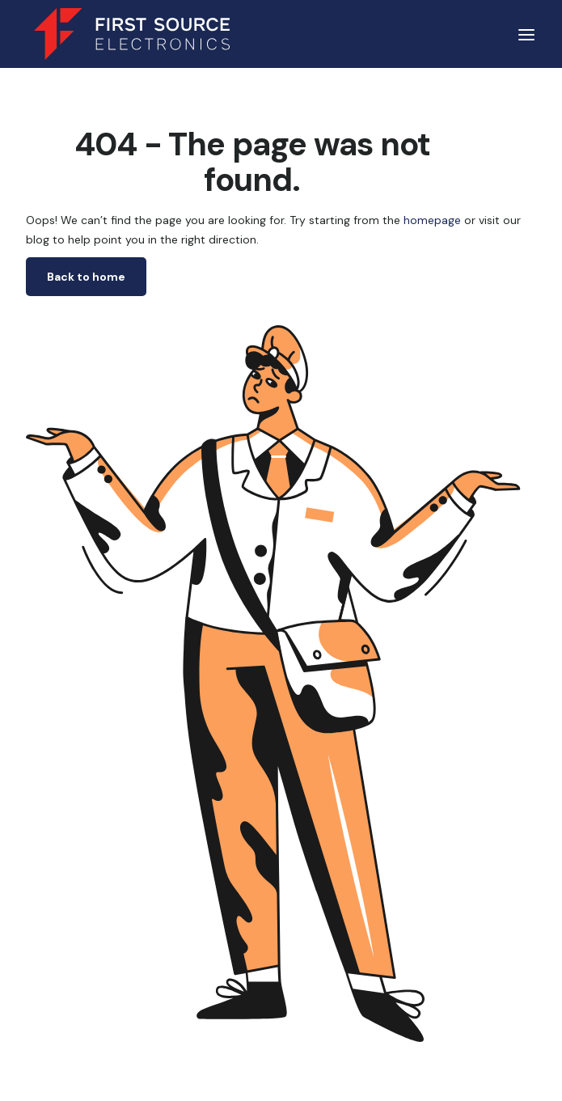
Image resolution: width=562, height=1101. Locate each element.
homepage (430, 220)
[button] (526, 33)
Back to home (86, 276)
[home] (128, 34)
